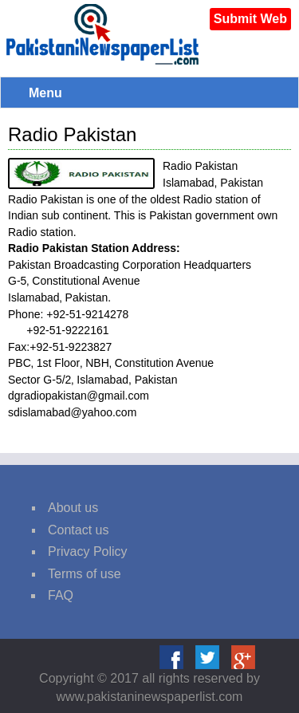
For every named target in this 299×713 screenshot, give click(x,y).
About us (73, 507)
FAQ (60, 595)
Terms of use (84, 574)
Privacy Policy (88, 551)
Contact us (78, 530)
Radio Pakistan (72, 134)
